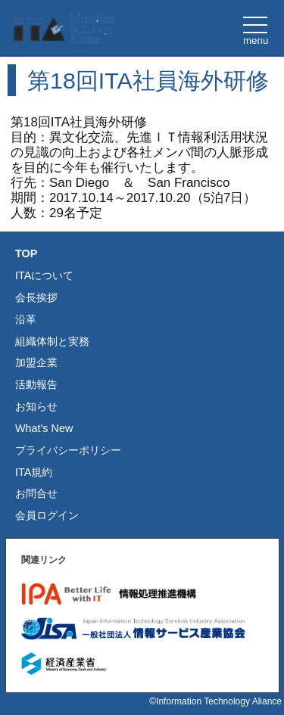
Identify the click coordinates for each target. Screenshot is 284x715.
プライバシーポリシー (68, 450)
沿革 (25, 319)
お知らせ (36, 406)
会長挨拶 (36, 297)
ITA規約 (33, 472)
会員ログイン (47, 515)
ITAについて (44, 275)
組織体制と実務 (52, 341)
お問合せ (36, 493)
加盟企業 (36, 362)
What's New (44, 428)
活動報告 (36, 384)
